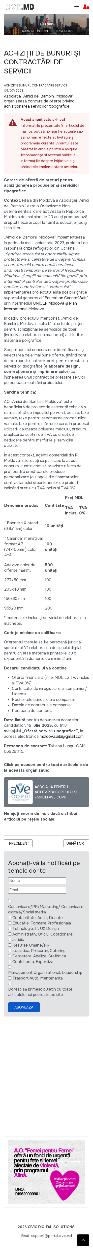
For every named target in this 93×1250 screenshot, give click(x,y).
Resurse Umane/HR (30, 945)
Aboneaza (23, 1007)
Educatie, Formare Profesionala (41, 923)
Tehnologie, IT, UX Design (35, 928)
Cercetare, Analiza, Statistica (39, 956)
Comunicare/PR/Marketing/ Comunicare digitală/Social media (45, 909)
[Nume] (37, 880)
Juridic (18, 939)
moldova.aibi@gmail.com (62, 736)
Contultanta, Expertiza (32, 961)
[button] (86, 7)
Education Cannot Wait (66, 297)
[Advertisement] (46, 1080)
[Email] (37, 890)
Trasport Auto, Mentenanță (37, 978)
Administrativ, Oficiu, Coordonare (42, 934)
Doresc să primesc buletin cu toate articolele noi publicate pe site (40, 992)
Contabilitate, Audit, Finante (37, 917)
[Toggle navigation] (76, 6)
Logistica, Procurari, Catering (38, 950)
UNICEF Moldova (48, 303)
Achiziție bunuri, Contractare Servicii (35, 85)
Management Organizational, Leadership (45, 972)
